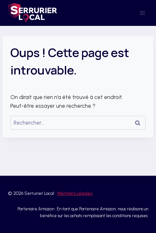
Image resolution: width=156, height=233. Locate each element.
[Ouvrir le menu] (142, 13)
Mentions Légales (74, 193)
